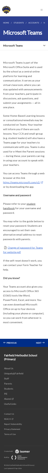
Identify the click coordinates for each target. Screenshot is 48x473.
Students (8, 388)
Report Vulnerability (13, 424)
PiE (5, 393)
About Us (8, 368)
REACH (7, 419)
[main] (24, 181)
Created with (19, 451)
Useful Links (10, 403)
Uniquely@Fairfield (13, 373)
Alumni (7, 398)
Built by (17, 457)
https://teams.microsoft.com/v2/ (21, 182)
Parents (8, 383)
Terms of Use (10, 434)
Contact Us (9, 414)
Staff (6, 378)
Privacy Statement (12, 429)
